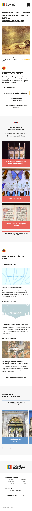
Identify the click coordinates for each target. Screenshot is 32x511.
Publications (19, 490)
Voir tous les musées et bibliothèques (16, 403)
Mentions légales (6, 509)
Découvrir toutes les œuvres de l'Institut (16, 234)
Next (9, 448)
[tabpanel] (11, 59)
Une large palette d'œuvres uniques (16, 106)
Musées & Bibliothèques (11, 484)
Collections (11, 481)
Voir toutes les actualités (16, 377)
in (24, 495)
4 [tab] (29, 59)
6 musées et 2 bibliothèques (15, 93)
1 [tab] (23, 59)
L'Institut (11, 479)
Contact (12, 490)
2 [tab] (25, 59)
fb (20, 495)
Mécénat (23, 481)
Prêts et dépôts (23, 484)
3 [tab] (27, 59)
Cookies (28, 509)
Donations (23, 479)
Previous (3, 448)
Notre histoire (10, 88)
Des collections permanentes (16, 99)
